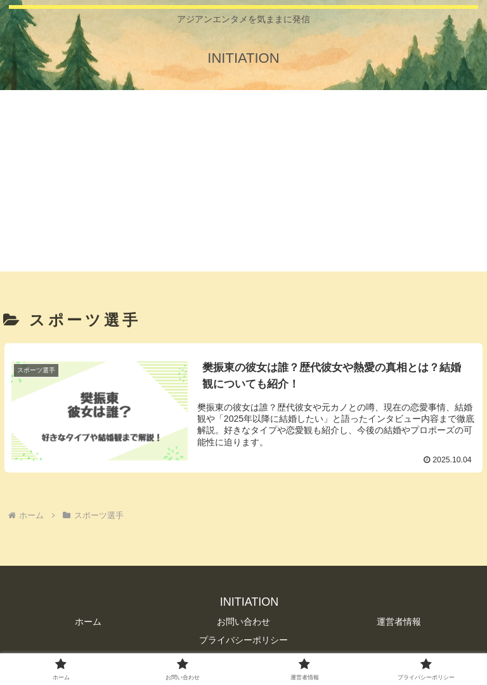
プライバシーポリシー (243, 641)
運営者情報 (399, 621)
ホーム (88, 621)
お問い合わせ (243, 621)
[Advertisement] (243, 182)
